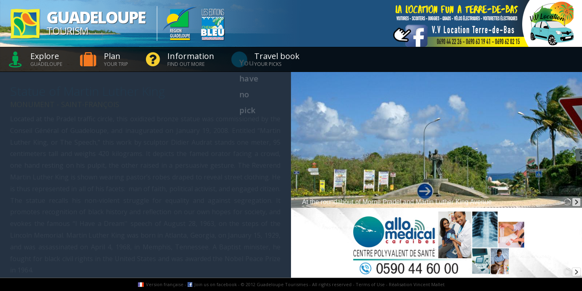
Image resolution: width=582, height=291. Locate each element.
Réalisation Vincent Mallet (417, 284)
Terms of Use (370, 284)
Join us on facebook (215, 284)
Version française (164, 284)
